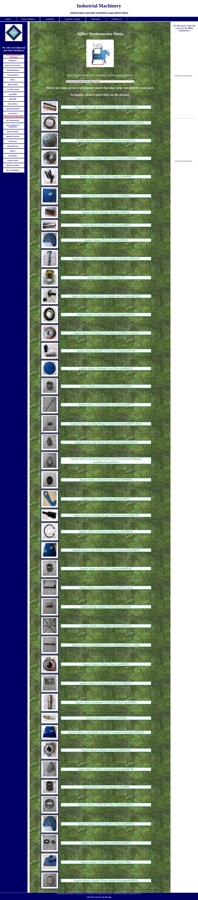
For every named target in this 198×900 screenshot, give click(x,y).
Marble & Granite (12, 165)
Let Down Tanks (13, 89)
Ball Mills (12, 99)
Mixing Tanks (13, 84)
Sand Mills (13, 94)
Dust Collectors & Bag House (13, 126)
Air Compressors (12, 120)
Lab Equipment (12, 75)
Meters (12, 80)
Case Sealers (13, 104)
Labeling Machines (13, 109)
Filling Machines (13, 70)
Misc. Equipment (12, 170)
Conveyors (13, 141)
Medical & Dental (12, 136)
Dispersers (13, 60)
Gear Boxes (12, 113)
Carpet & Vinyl (12, 160)
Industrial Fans (12, 146)
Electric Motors (12, 131)
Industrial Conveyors (13, 65)
